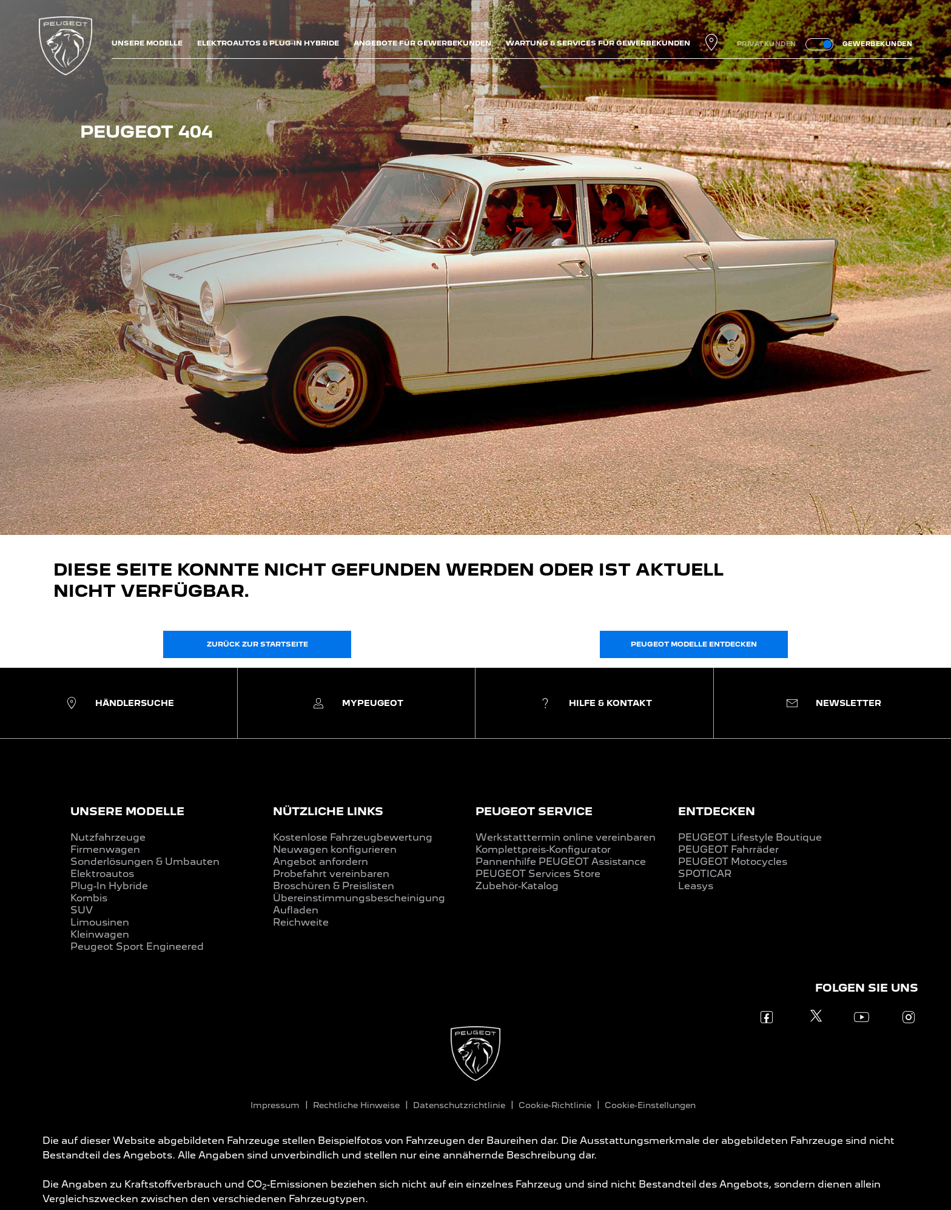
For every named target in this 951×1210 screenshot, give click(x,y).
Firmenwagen (105, 849)
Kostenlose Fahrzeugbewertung (352, 837)
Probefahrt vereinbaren (331, 873)
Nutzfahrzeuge (108, 837)
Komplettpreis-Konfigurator (543, 849)
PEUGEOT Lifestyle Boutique (750, 837)
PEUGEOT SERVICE (534, 811)
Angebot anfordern (320, 861)
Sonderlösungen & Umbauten (145, 861)
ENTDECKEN (716, 811)
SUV (81, 910)
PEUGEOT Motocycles (732, 861)
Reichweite (301, 922)
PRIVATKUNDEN (766, 43)
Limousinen (99, 922)
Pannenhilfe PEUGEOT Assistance (561, 861)
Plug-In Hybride (109, 886)
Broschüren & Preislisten (333, 886)
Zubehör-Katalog (517, 886)
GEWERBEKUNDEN (877, 43)
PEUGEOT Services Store (538, 873)
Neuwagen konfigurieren (335, 849)
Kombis (88, 898)
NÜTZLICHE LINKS (328, 811)
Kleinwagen (99, 934)
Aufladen (295, 910)
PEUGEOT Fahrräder (728, 849)
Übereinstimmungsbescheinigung (359, 898)
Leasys (695, 886)
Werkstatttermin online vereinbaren (566, 837)
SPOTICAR (704, 873)
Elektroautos (102, 873)
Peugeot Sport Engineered (137, 946)
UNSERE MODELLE (127, 811)
